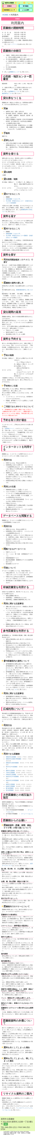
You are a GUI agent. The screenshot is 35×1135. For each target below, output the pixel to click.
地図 (6, 1124)
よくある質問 (25, 10)
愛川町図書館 (10, 788)
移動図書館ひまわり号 (9, 10)
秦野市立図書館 (10, 770)
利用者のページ (9, 428)
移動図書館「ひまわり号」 (13, 199)
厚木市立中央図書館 (11, 766)
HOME (5, 15)
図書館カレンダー (15, 72)
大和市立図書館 (10, 772)
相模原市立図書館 (11, 757)
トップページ (13, 44)
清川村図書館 (10, 790)
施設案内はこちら (7, 93)
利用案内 (9, 6)
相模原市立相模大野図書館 (13, 759)
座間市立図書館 (10, 784)
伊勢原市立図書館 (11, 774)
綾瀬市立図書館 (10, 786)
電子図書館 (25, 6)
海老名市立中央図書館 (12, 776)
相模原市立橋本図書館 (12, 762)
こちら (9, 670)
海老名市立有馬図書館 (12, 780)
